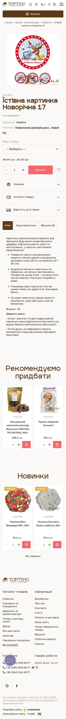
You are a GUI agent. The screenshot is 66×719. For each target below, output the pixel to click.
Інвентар (8, 635)
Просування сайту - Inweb (22, 714)
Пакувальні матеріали (16, 640)
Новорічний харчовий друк (32, 127)
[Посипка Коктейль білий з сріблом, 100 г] (48, 500)
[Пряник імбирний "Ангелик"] (48, 400)
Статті (38, 612)
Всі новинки (33, 556)
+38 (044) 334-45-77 (18, 672)
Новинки (8, 598)
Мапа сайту (42, 622)
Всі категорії (10, 644)
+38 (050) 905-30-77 (18, 667)
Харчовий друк (32, 22)
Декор (18, 22)
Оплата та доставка (47, 617)
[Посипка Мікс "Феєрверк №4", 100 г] (18, 500)
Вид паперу (11, 141)
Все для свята (11, 630)
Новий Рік (47, 22)
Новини (39, 643)
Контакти (40, 607)
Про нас (40, 603)
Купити (41, 170)
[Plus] (18, 444)
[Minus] (7, 444)
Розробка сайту (21, 709)
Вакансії (40, 634)
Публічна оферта (45, 639)
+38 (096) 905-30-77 (18, 662)
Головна (9, 22)
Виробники (42, 598)
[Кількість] (14, 170)
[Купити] (26, 444)
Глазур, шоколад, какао (13, 620)
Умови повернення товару (46, 628)
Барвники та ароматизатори (12, 612)
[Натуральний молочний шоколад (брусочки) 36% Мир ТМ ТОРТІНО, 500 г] (18, 400)
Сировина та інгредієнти (10, 605)
